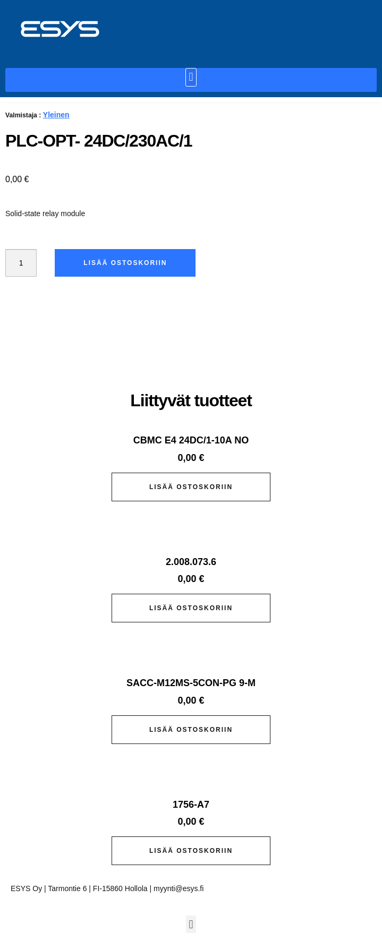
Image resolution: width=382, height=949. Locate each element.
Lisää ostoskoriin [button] (191, 487)
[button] (191, 77)
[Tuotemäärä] (21, 263)
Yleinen (56, 114)
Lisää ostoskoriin (125, 263)
